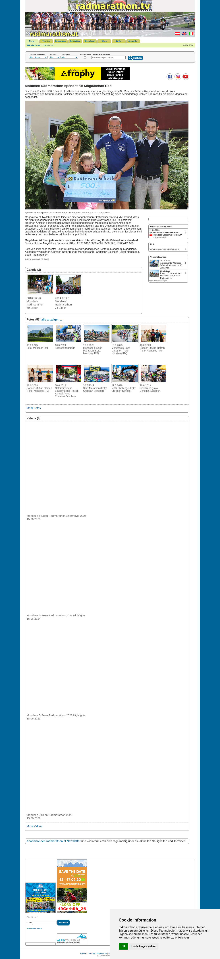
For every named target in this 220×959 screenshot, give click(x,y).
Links (118, 41)
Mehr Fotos (34, 407)
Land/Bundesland (37, 54)
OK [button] (123, 946)
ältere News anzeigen (158, 281)
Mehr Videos (34, 826)
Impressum (102, 953)
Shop (104, 41)
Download (90, 41)
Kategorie (66, 54)
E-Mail (29, 923)
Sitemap (91, 953)
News (31, 41)
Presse (83, 953)
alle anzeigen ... (52, 319)
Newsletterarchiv (34, 928)
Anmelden (133, 41)
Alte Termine (85, 54)
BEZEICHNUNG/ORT (101, 54)
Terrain (53, 54)
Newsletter (48, 45)
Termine (46, 41)
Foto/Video (75, 41)
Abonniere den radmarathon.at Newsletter (53, 841)
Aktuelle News (33, 45)
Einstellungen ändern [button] (144, 946)
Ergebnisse (60, 41)
